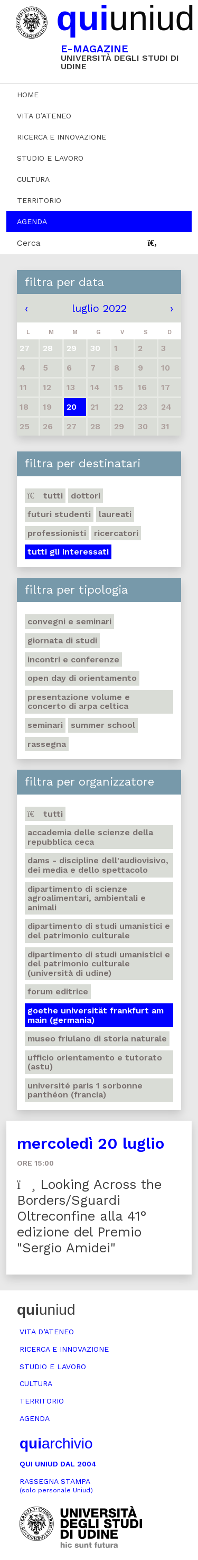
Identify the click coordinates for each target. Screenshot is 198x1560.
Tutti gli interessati (68, 552)
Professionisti (56, 533)
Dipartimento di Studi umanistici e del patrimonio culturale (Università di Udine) (98, 963)
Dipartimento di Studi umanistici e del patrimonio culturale (98, 930)
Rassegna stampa (56, 1485)
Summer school (103, 725)
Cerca (29, 243)
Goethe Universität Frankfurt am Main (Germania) (95, 1015)
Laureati (115, 514)
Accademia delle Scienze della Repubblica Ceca (90, 837)
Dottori (85, 496)
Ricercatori (116, 533)
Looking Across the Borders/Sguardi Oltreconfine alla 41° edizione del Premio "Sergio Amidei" (89, 1216)
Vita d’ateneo (44, 116)
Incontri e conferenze (73, 659)
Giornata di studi (62, 640)
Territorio (39, 200)
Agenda (32, 221)
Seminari (45, 725)
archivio (56, 1443)
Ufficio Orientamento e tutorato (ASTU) (94, 1062)
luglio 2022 (99, 308)
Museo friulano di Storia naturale (97, 1038)
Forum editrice (57, 991)
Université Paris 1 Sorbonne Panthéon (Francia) (85, 1090)
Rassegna (46, 744)
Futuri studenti (59, 514)
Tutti (45, 496)
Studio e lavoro (50, 158)
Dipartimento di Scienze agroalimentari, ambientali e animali (86, 898)
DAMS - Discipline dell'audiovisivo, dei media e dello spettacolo (97, 865)
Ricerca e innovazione (61, 137)
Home (28, 94)
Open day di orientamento (82, 678)
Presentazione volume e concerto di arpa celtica (78, 702)
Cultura (33, 179)
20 (72, 407)
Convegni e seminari (69, 621)
